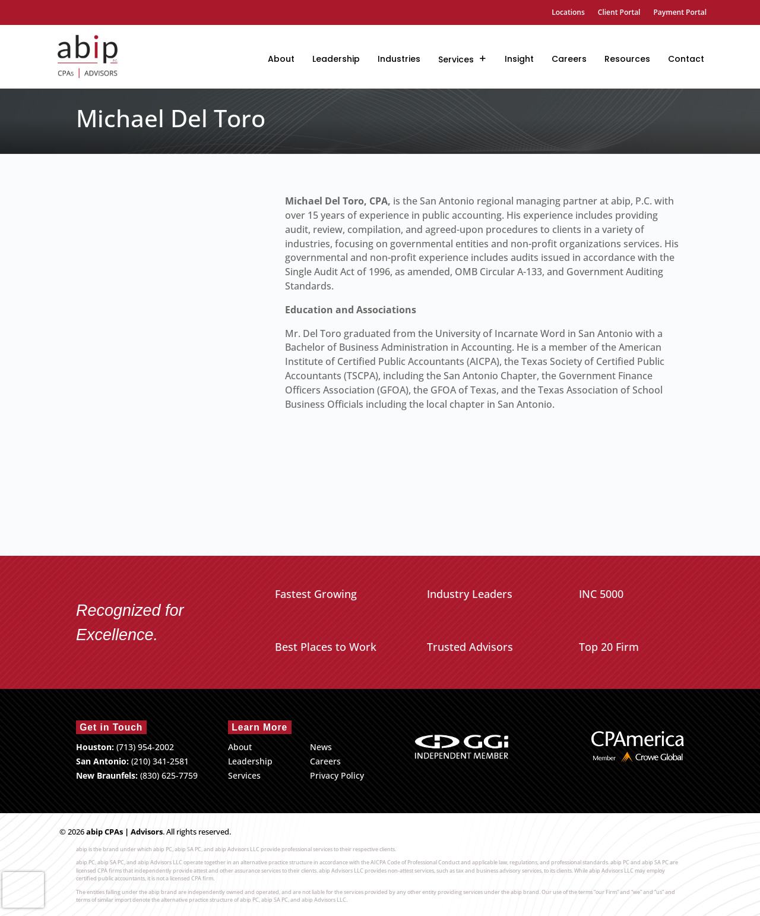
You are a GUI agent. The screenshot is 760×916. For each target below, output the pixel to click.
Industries (399, 59)
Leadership (336, 59)
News (321, 747)
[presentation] (23, 890)
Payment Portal (680, 12)
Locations (568, 12)
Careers (569, 59)
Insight (519, 59)
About (281, 59)
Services (456, 59)
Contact (686, 59)
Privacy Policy (337, 775)
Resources (627, 59)
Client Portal (619, 12)
